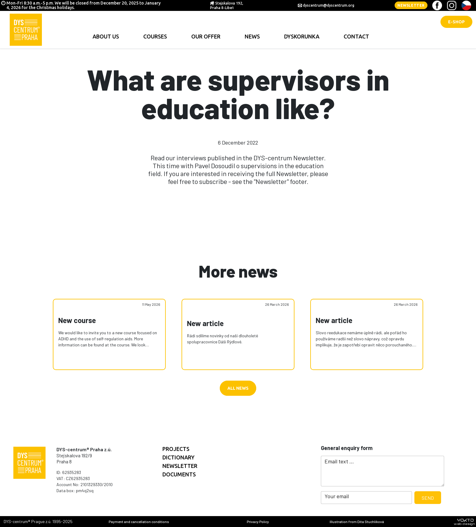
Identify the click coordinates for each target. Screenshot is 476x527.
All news (238, 388)
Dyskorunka (301, 36)
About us (106, 36)
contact (356, 36)
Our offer (205, 36)
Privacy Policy (258, 521)
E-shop (456, 21)
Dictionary (178, 457)
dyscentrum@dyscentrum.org (328, 5)
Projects (175, 449)
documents (179, 474)
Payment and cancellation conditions (139, 521)
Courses (155, 36)
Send (428, 498)
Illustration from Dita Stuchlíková (357, 521)
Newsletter (411, 5)
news (252, 36)
